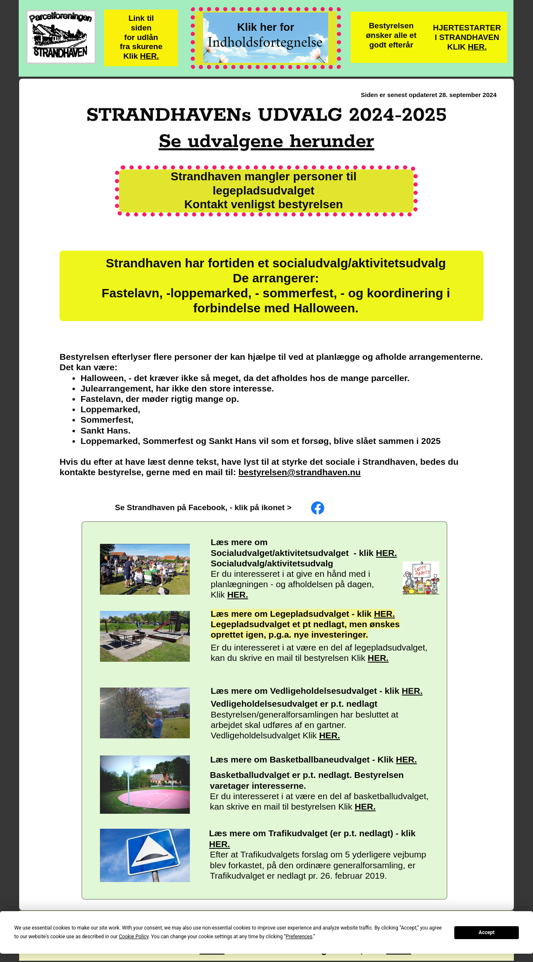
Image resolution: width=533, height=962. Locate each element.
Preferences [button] (299, 937)
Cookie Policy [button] (133, 937)
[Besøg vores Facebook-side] (317, 508)
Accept (487, 932)
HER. (149, 56)
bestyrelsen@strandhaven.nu (300, 472)
